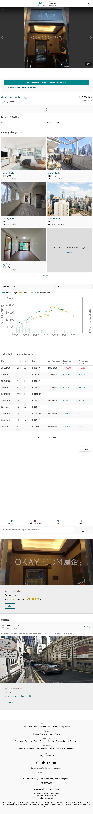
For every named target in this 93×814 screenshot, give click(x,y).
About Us (46, 738)
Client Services (46, 724)
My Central (7, 264)
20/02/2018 (5, 401)
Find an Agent (39, 734)
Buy (25, 726)
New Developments (61, 726)
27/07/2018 (5, 394)
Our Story (19, 741)
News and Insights (26, 748)
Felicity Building (9, 218)
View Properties (12, 696)
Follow (10, 606)
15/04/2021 (5, 387)
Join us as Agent (53, 734)
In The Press (73, 741)
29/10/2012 (5, 427)
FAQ (41, 755)
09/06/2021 (5, 381)
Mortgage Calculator (65, 748)
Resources (46, 746)
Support (47, 753)
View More (45, 275)
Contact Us (49, 755)
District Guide (26, 696)
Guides (52, 748)
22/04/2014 (5, 414)
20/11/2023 (5, 368)
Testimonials (60, 741)
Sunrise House (55, 218)
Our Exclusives (40, 726)
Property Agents (47, 741)
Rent (30, 726)
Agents (46, 731)
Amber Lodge (8, 173)
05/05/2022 (5, 374)
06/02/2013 (5, 420)
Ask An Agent (41, 748)
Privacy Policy (38, 789)
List (49, 726)
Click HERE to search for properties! (20, 87)
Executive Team (31, 741)
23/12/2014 (5, 407)
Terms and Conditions (52, 789)
